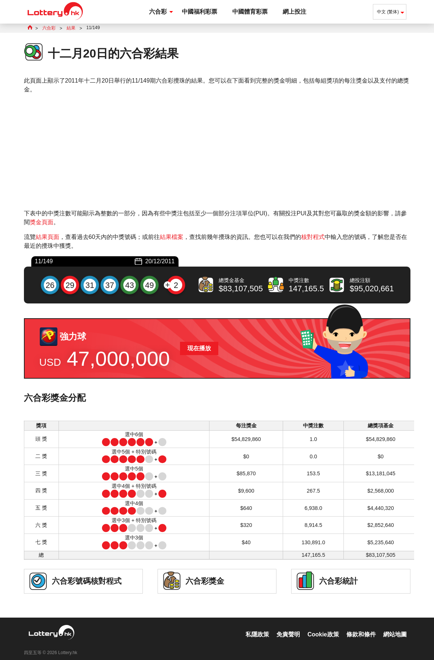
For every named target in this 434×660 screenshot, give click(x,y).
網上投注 (294, 11)
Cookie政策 (323, 626)
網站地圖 (395, 626)
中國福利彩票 (199, 11)
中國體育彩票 (250, 11)
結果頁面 (47, 237)
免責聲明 (288, 626)
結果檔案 (171, 237)
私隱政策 (257, 626)
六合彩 (158, 11)
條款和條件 (361, 626)
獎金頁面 (41, 222)
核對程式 (313, 237)
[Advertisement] (217, 151)
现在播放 (199, 348)
